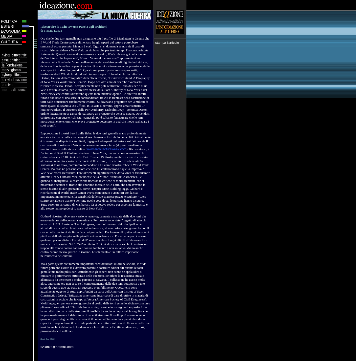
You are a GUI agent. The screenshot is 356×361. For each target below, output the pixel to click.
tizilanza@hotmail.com (57, 347)
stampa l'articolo (167, 42)
